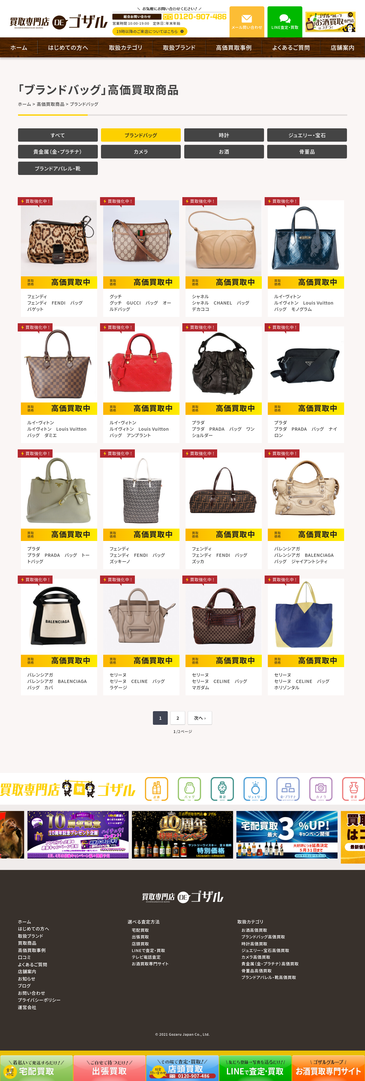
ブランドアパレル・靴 (58, 168)
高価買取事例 (234, 47)
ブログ (24, 985)
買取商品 (27, 943)
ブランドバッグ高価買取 (263, 937)
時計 (224, 135)
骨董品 (307, 151)
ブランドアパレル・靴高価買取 (269, 977)
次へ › (200, 718)
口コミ (24, 957)
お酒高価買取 (254, 930)
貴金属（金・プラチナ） (57, 151)
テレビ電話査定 (146, 957)
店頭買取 (140, 944)
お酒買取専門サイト (150, 964)
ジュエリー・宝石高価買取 (265, 950)
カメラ (141, 151)
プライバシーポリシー (39, 1000)
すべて (58, 135)
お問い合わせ (31, 993)
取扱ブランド (179, 47)
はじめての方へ (68, 47)
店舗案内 (343, 47)
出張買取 (140, 937)
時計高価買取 (254, 944)
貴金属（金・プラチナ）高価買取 (270, 964)
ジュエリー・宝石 (307, 135)
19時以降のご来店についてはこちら (150, 31)
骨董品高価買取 (257, 971)
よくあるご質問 (291, 47)
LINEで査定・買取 (148, 950)
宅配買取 (140, 930)
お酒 (224, 151)
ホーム (19, 47)
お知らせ (27, 978)
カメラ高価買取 (256, 957)
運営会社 (27, 1007)
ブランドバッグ (141, 135)
